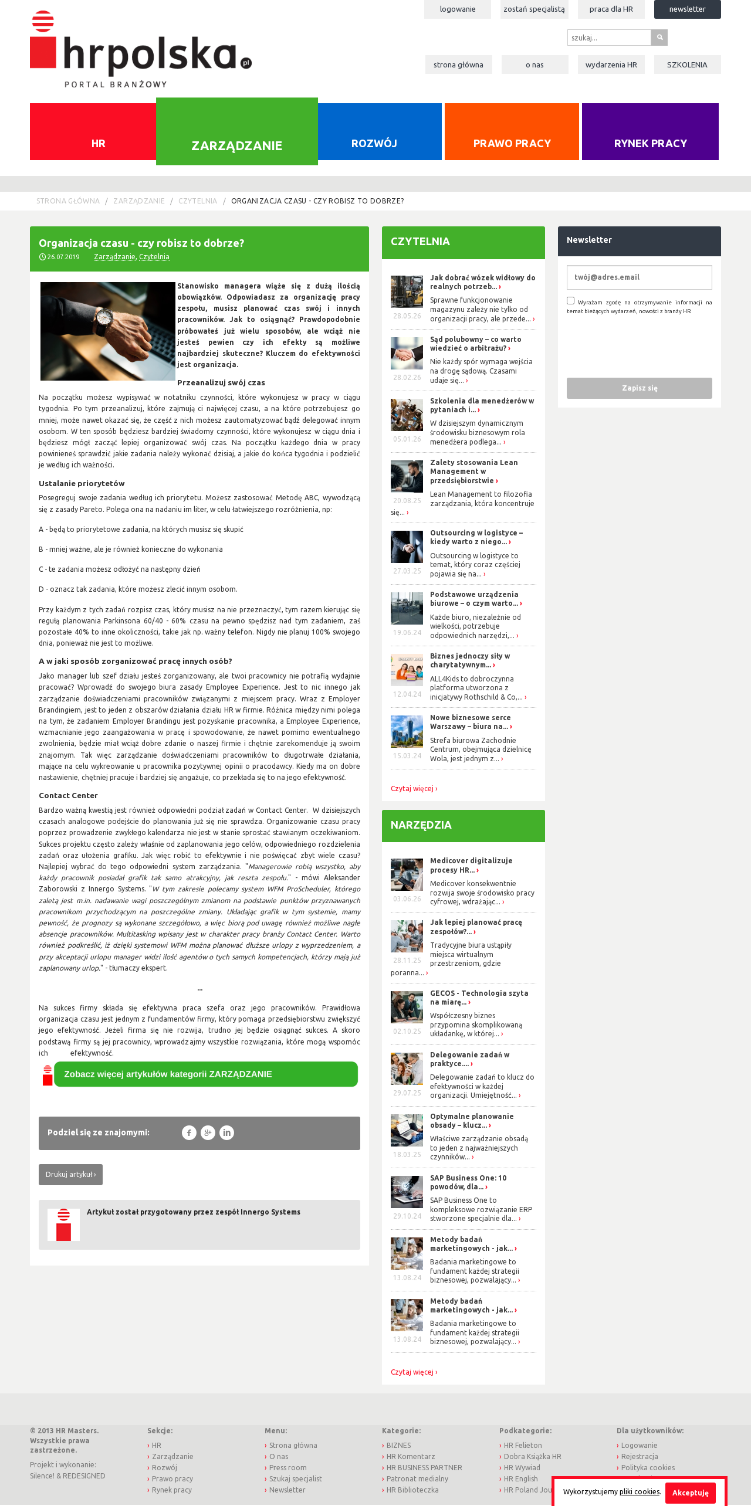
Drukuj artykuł (69, 1175)
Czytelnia (197, 202)
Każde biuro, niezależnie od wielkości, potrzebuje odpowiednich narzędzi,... (475, 627)
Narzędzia (421, 826)
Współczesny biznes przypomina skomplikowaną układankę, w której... (476, 1026)
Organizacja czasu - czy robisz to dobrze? (317, 202)
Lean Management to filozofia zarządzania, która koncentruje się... (463, 504)
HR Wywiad (522, 1469)
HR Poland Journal (534, 1491)
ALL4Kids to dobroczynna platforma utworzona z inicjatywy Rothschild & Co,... (476, 689)
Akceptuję (690, 1493)
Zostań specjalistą (534, 9)
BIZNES (399, 1446)
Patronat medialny (417, 1480)
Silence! (42, 1477)
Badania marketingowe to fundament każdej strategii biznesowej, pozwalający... (474, 1272)
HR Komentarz (411, 1457)
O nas (535, 64)
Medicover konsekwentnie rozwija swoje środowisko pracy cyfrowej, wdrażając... (482, 894)
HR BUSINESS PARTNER (424, 1469)
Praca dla (611, 9)
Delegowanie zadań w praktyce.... (469, 1060)
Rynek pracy (650, 144)
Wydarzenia (611, 64)
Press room (288, 1469)
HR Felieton (523, 1446)
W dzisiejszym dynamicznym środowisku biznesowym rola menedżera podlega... (477, 434)
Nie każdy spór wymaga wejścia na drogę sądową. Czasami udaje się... (481, 372)
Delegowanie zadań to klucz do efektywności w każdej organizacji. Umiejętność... (482, 1088)
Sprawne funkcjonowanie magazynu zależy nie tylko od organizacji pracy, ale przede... (480, 311)
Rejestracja (639, 1457)
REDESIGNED (84, 1477)
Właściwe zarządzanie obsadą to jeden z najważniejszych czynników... (479, 1149)
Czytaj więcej (412, 789)
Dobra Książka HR (532, 1457)
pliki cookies (639, 1491)
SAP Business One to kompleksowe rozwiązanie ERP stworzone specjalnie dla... (481, 1211)
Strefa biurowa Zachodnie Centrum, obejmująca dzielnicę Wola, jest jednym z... (481, 751)
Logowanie (458, 9)
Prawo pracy (512, 144)
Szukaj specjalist (295, 1480)
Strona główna (458, 64)
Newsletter (687, 9)
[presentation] (656, 347)
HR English (521, 1480)
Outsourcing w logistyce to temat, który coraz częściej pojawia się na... (475, 566)
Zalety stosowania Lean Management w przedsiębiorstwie (474, 473)
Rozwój (374, 144)
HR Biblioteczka (413, 1491)
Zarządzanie (236, 147)
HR (99, 144)
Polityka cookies (648, 1469)
